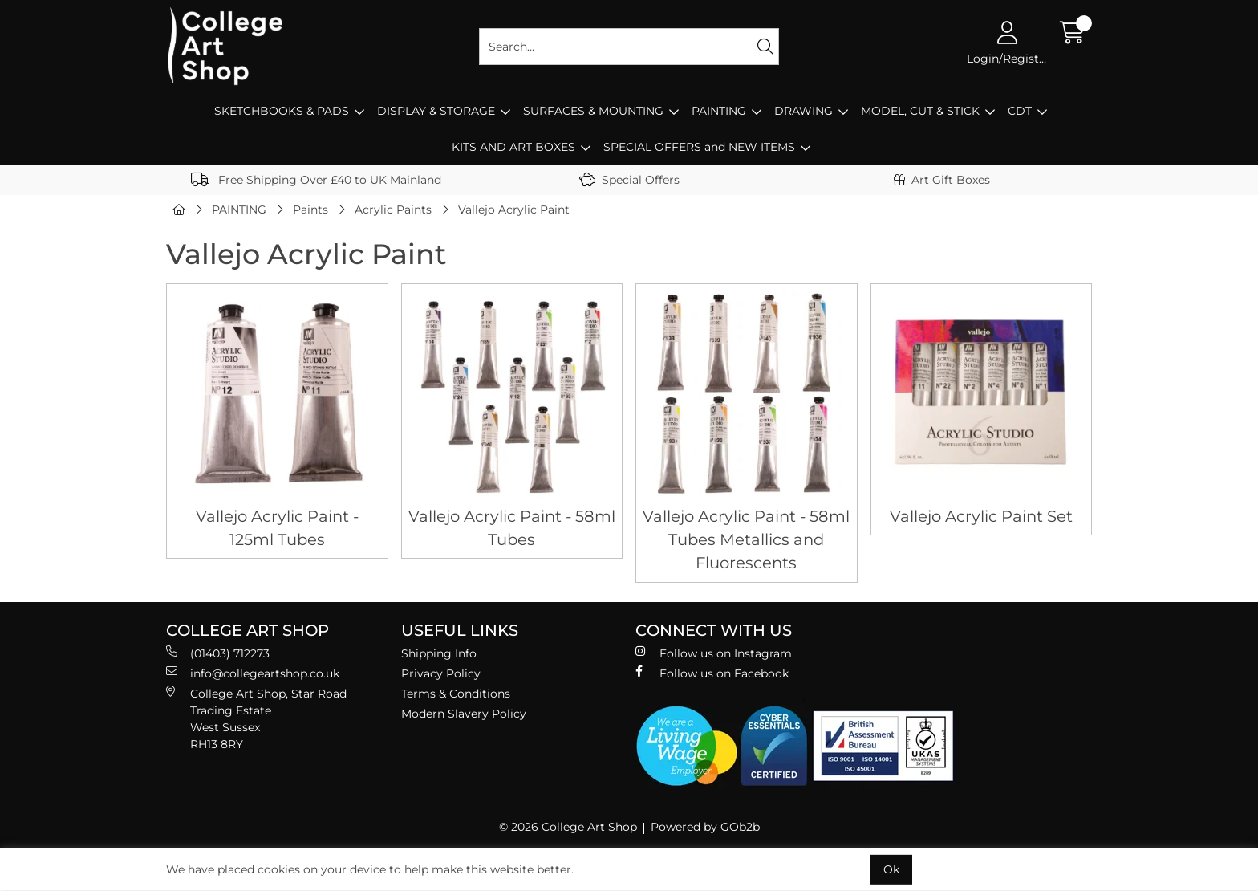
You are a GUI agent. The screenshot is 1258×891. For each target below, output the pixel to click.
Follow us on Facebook (712, 673)
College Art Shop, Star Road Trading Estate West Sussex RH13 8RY (256, 718)
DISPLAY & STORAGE (436, 111)
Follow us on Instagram (713, 653)
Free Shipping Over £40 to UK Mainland (316, 180)
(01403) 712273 (218, 653)
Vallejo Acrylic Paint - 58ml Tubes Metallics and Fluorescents (746, 540)
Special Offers (629, 180)
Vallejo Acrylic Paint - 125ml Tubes (277, 528)
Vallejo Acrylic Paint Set (981, 516)
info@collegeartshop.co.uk (252, 673)
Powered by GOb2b (705, 827)
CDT (1020, 111)
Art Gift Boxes (942, 180)
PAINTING (719, 111)
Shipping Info (439, 653)
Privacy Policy (441, 673)
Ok (891, 869)
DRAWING (803, 111)
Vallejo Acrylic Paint (514, 209)
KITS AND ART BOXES (513, 147)
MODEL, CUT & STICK (920, 111)
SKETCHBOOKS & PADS (281, 111)
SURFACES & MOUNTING (593, 111)
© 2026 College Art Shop (568, 827)
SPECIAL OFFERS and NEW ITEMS (699, 147)
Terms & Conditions (455, 693)
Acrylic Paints (393, 209)
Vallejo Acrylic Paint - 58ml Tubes (511, 528)
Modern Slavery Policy (463, 713)
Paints (310, 209)
